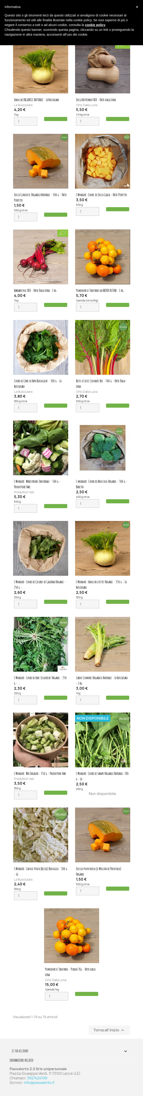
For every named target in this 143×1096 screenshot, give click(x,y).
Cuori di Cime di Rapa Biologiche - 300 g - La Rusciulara (37, 384)
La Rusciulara (23, 105)
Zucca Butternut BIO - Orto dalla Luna (96, 100)
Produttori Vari (24, 492)
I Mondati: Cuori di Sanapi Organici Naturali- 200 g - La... (102, 776)
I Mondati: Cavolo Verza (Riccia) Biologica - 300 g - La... (40, 871)
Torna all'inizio (109, 1030)
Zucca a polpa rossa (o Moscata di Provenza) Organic (98, 871)
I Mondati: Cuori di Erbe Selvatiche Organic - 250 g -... (40, 681)
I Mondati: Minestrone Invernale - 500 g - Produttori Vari (37, 484)
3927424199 (37, 1078)
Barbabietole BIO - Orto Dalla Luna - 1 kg (35, 290)
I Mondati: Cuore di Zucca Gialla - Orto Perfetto (101, 195)
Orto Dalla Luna (86, 105)
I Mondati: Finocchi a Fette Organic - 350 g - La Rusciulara (101, 585)
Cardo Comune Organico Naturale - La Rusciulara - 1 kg (101, 681)
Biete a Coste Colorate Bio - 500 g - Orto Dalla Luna (100, 384)
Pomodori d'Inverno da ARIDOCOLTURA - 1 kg (99, 290)
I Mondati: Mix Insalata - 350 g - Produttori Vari (40, 773)
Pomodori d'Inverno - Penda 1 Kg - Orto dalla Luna (70, 972)
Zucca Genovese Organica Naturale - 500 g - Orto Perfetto (40, 198)
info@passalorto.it (39, 1082)
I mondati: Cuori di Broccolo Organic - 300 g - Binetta (101, 484)
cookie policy (95, 25)
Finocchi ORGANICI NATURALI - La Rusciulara (36, 100)
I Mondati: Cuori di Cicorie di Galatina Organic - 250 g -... (40, 585)
